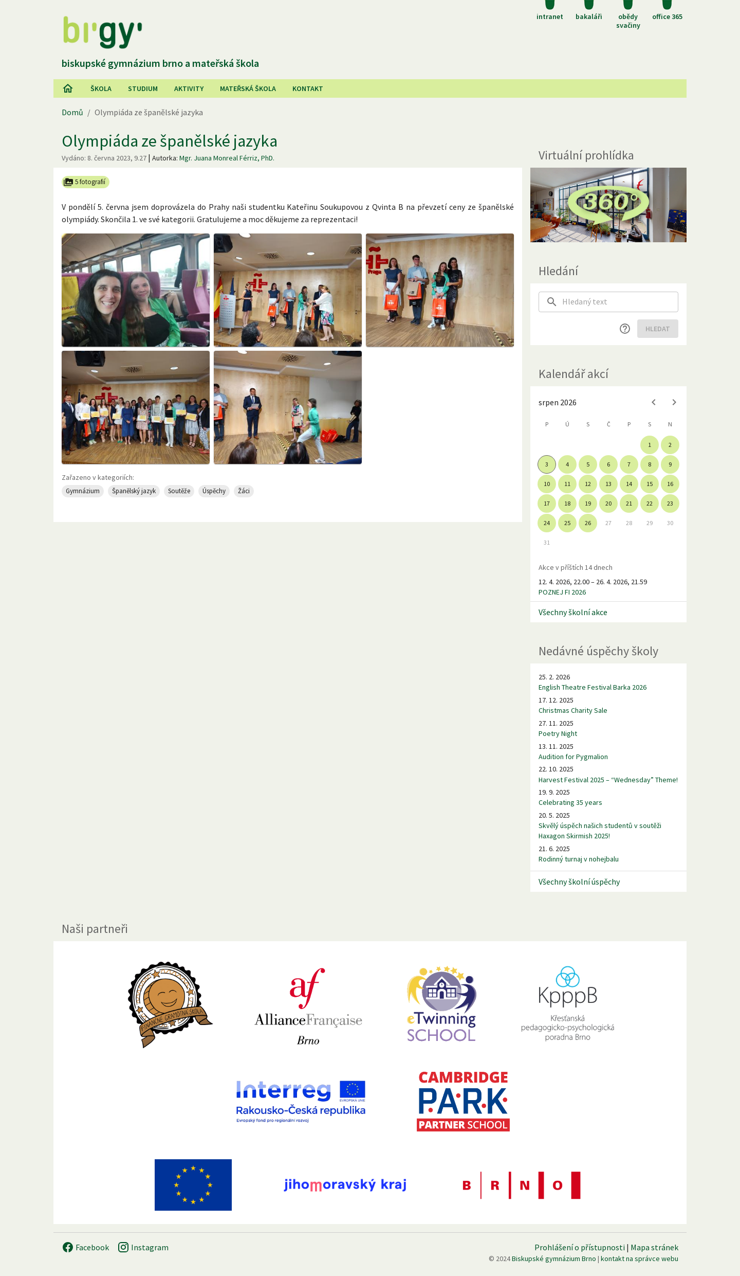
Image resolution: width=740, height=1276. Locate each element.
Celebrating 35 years (570, 802)
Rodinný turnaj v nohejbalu (579, 859)
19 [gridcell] (588, 503)
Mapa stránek (654, 1247)
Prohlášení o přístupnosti (579, 1247)
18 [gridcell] (567, 503)
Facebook (85, 1247)
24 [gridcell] (547, 523)
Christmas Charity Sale (573, 710)
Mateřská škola (248, 88)
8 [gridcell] (649, 464)
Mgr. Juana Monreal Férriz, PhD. (226, 158)
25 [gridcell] (567, 523)
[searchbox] (620, 302)
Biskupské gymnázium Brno (554, 1258)
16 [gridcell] (670, 484)
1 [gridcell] (649, 444)
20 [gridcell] (608, 503)
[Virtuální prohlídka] (608, 205)
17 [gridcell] (547, 503)
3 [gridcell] (546, 464)
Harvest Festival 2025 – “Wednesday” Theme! (608, 779)
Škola (101, 88)
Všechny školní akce (573, 612)
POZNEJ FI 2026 (562, 592)
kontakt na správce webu (639, 1258)
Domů (72, 112)
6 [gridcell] (608, 464)
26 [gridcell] (588, 523)
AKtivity (188, 88)
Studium (143, 88)
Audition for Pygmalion (573, 756)
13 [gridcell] (608, 484)
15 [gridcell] (649, 484)
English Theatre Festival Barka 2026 (592, 687)
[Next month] (674, 402)
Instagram (143, 1247)
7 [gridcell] (629, 464)
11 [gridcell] (567, 484)
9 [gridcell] (670, 464)
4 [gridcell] (567, 464)
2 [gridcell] (670, 444)
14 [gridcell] (629, 484)
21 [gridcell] (629, 503)
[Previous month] (653, 402)
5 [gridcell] (587, 464)
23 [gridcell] (670, 503)
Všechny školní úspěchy (579, 881)
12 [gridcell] (588, 484)
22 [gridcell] (649, 503)
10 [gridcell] (547, 484)
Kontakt (307, 88)
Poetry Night (558, 733)
